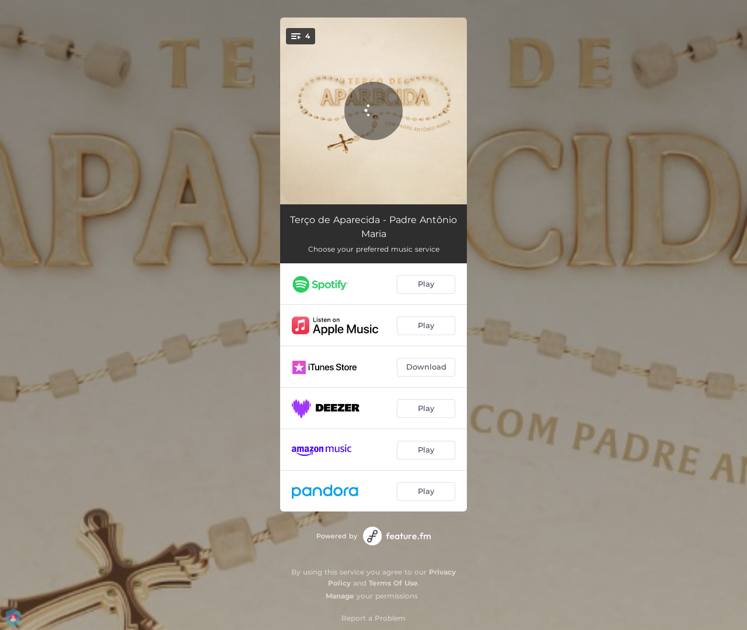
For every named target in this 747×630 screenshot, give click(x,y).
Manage (340, 595)
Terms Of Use (393, 583)
